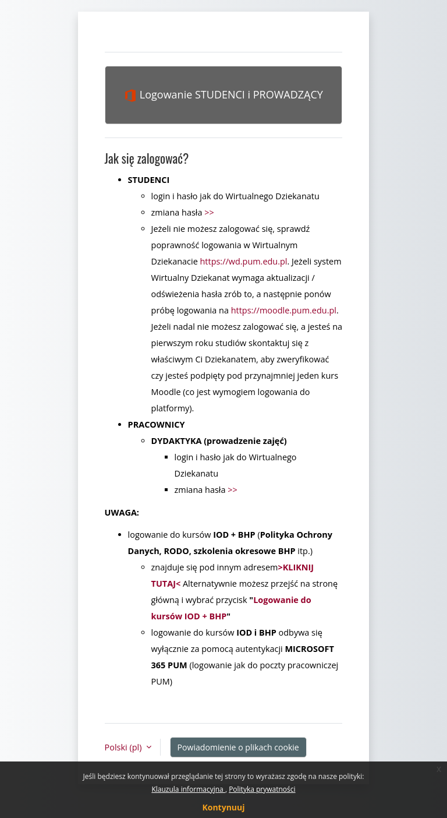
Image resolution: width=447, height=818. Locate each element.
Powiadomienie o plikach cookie (238, 747)
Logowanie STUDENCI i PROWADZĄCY (223, 94)
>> (209, 212)
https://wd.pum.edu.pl (244, 261)
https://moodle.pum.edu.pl (283, 310)
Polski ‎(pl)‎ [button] (124, 747)
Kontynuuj (223, 807)
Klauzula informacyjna (188, 789)
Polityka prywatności (262, 789)
